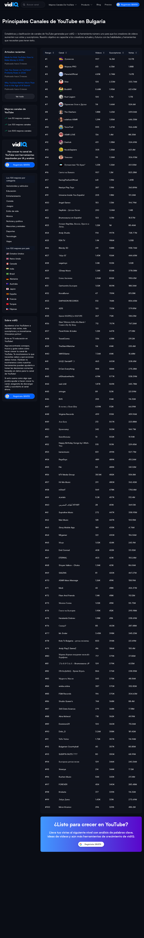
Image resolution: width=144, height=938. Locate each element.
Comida (9, 201)
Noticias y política (14, 221)
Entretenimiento (13, 196)
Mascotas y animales (15, 226)
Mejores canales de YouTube (61, 4)
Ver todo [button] (20, 96)
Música (9, 216)
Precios (108, 4)
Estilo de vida (12, 211)
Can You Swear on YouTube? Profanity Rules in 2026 (18, 71)
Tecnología (11, 236)
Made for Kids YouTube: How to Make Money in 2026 (19, 58)
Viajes (9, 241)
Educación (11, 191)
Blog (99, 4)
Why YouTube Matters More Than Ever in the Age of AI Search (20, 84)
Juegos (9, 206)
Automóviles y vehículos (17, 186)
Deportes (10, 231)
